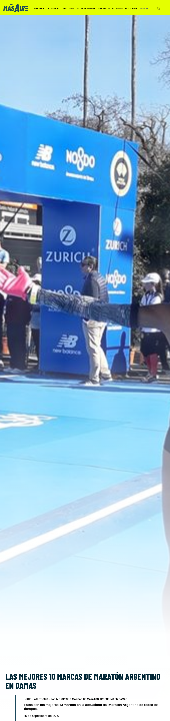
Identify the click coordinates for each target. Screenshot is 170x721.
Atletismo (41, 699)
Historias (68, 8)
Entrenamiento (86, 9)
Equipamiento (105, 9)
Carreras (38, 9)
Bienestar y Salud (126, 9)
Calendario (53, 8)
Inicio (28, 699)
